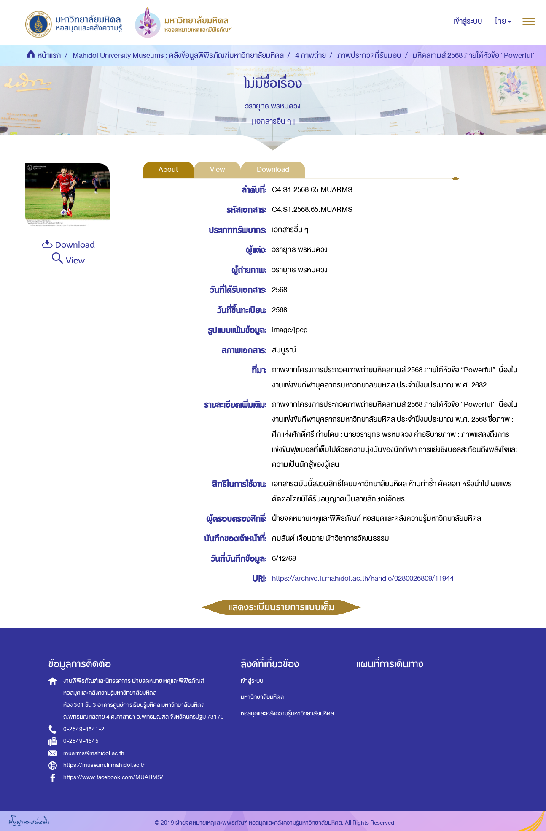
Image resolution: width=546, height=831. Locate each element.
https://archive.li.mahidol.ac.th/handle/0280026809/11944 (363, 578)
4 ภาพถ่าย (310, 55)
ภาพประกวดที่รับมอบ (369, 55)
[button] (503, 21)
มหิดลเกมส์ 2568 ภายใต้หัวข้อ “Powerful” (474, 55)
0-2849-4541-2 (84, 729)
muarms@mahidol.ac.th (93, 753)
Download (68, 245)
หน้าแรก (49, 55)
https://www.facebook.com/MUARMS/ (113, 777)
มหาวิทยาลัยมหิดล (262, 697)
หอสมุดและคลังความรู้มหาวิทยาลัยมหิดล (287, 713)
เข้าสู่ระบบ (252, 681)
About (168, 169)
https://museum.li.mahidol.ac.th (104, 765)
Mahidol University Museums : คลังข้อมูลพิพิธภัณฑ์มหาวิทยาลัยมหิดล (178, 55)
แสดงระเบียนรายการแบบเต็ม (281, 607)
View (68, 260)
